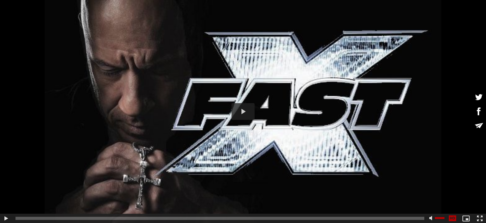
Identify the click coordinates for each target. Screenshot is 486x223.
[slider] (219, 218)
